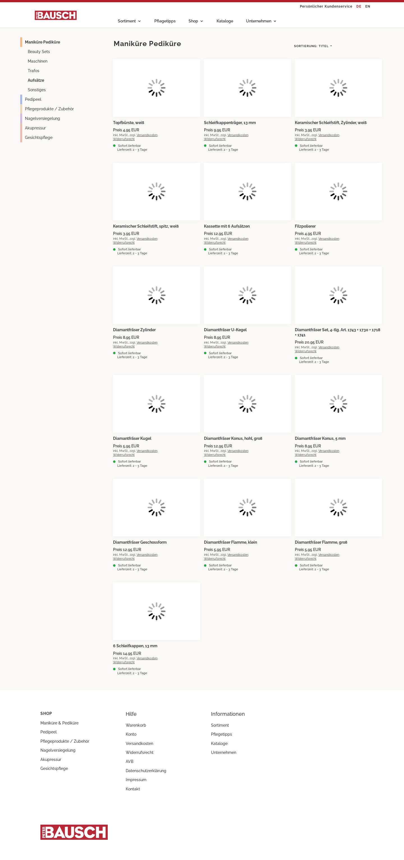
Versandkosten (147, 135)
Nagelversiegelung (42, 118)
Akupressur (35, 128)
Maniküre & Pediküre (59, 723)
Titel (312, 46)
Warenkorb (136, 725)
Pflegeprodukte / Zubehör (49, 109)
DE (358, 6)
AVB (129, 761)
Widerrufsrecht (124, 139)
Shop (193, 21)
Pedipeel (33, 99)
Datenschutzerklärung (146, 770)
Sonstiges (37, 90)
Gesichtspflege (38, 137)
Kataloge (225, 21)
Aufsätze (36, 80)
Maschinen (37, 61)
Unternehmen (258, 21)
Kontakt (133, 789)
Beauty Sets (39, 51)
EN (367, 6)
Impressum (136, 779)
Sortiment (127, 21)
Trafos (33, 70)
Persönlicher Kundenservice (326, 6)
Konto (131, 734)
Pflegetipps (165, 21)
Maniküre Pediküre (42, 42)
